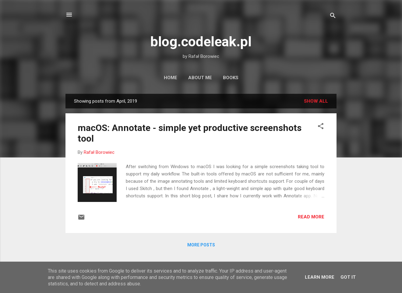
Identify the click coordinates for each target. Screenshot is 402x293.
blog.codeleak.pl (201, 42)
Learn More (319, 277)
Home (170, 77)
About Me (200, 77)
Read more (311, 217)
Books (230, 77)
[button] (320, 127)
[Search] (333, 16)
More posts (201, 244)
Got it (348, 277)
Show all (316, 101)
